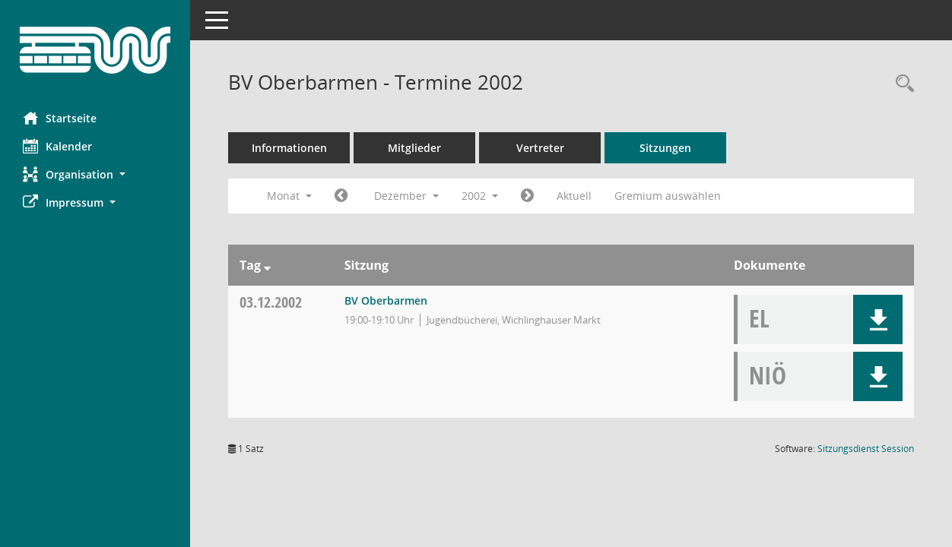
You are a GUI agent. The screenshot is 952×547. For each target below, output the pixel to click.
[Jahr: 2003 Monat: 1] (527, 196)
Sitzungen (665, 148)
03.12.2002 (271, 302)
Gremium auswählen (667, 195)
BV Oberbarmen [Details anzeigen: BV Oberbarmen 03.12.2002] (385, 300)
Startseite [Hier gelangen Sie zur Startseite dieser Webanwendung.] (60, 117)
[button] (95, 174)
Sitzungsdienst (865, 448)
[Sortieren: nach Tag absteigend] (267, 265)
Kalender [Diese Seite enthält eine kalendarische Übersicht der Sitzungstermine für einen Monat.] (57, 145)
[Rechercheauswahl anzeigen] (901, 83)
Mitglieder (414, 148)
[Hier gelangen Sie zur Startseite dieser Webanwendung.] (95, 50)
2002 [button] (480, 195)
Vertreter (540, 148)
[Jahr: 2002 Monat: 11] (341, 196)
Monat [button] (289, 195)
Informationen (289, 148)
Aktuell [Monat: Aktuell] (574, 195)
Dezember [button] (406, 195)
